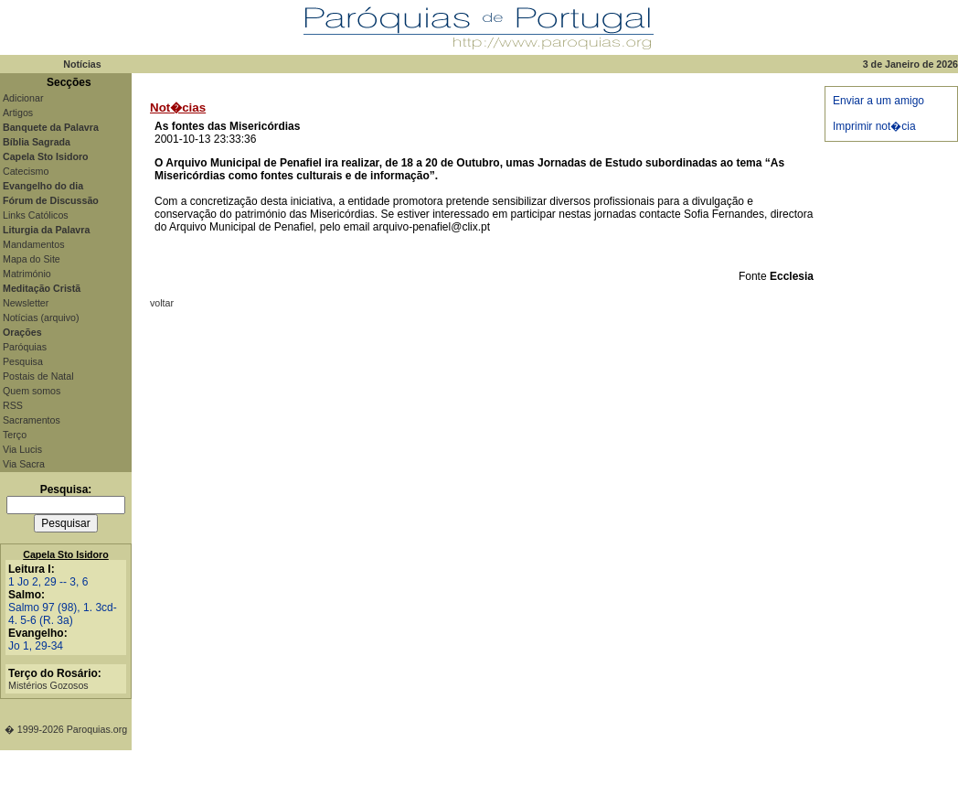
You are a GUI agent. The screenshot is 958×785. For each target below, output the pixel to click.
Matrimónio (27, 273)
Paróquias (25, 346)
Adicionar (23, 97)
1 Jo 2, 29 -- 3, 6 (48, 581)
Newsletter (25, 302)
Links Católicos (36, 215)
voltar (162, 302)
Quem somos (31, 390)
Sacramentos (31, 419)
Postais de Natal (38, 376)
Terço (15, 434)
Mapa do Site (31, 258)
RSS (13, 405)
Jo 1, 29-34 (35, 646)
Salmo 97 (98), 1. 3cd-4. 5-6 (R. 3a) (62, 614)
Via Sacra (24, 463)
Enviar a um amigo (878, 100)
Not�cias (178, 107)
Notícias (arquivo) (41, 317)
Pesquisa (23, 361)
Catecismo (25, 171)
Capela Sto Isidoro (66, 554)
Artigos (18, 112)
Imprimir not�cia (874, 126)
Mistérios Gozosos (48, 685)
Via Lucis (22, 449)
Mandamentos (34, 244)
